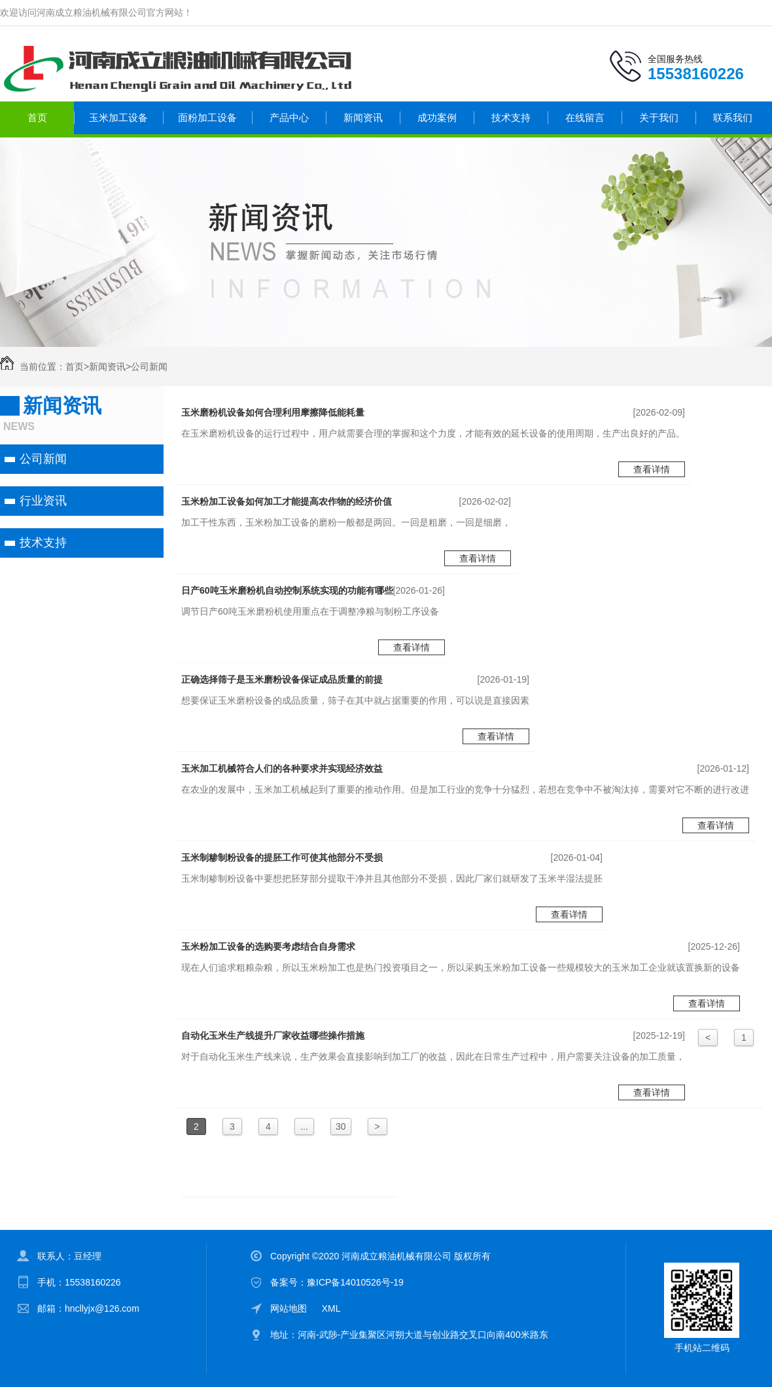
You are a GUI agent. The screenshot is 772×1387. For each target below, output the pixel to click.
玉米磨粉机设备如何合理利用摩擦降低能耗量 (272, 412)
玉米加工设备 (118, 117)
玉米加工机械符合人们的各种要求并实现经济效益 (282, 768)
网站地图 (288, 1308)
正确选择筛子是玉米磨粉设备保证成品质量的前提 (282, 679)
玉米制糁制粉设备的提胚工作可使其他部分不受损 (282, 857)
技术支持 (511, 117)
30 (341, 1126)
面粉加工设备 (207, 117)
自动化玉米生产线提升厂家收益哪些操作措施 (272, 1035)
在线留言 (585, 117)
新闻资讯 (363, 117)
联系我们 (732, 117)
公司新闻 (149, 366)
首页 (37, 117)
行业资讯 (43, 500)
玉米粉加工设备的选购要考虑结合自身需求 (268, 946)
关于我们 (658, 117)
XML (331, 1308)
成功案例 (437, 117)
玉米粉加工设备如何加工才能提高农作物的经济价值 (286, 501)
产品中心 (289, 117)
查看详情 (651, 469)
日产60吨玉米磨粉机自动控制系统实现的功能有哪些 (287, 590)
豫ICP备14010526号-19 (355, 1282)
